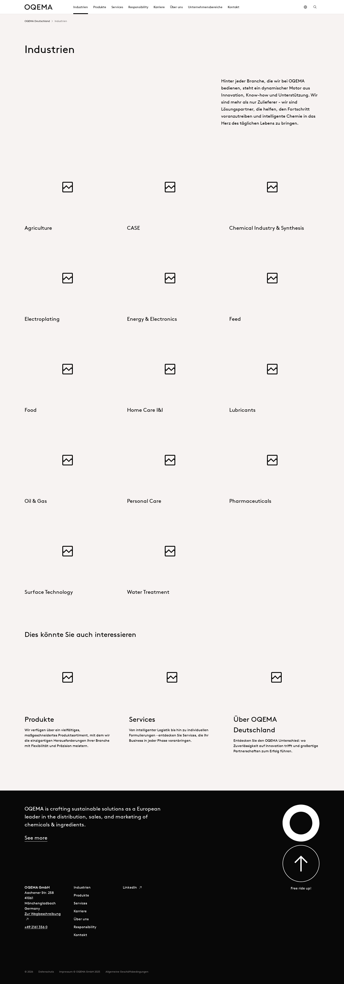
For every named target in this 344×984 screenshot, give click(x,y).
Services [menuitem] (117, 7)
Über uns (81, 919)
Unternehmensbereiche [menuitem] (205, 7)
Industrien (82, 887)
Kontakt (80, 935)
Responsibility (85, 927)
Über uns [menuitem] (176, 7)
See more (36, 837)
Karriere (80, 911)
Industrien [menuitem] (80, 7)
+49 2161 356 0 (36, 927)
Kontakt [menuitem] (233, 7)
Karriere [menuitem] (159, 7)
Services (80, 903)
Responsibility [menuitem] (138, 7)
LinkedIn (132, 887)
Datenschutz (46, 971)
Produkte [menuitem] (99, 7)
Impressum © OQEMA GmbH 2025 (79, 971)
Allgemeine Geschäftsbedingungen (127, 971)
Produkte (81, 895)
